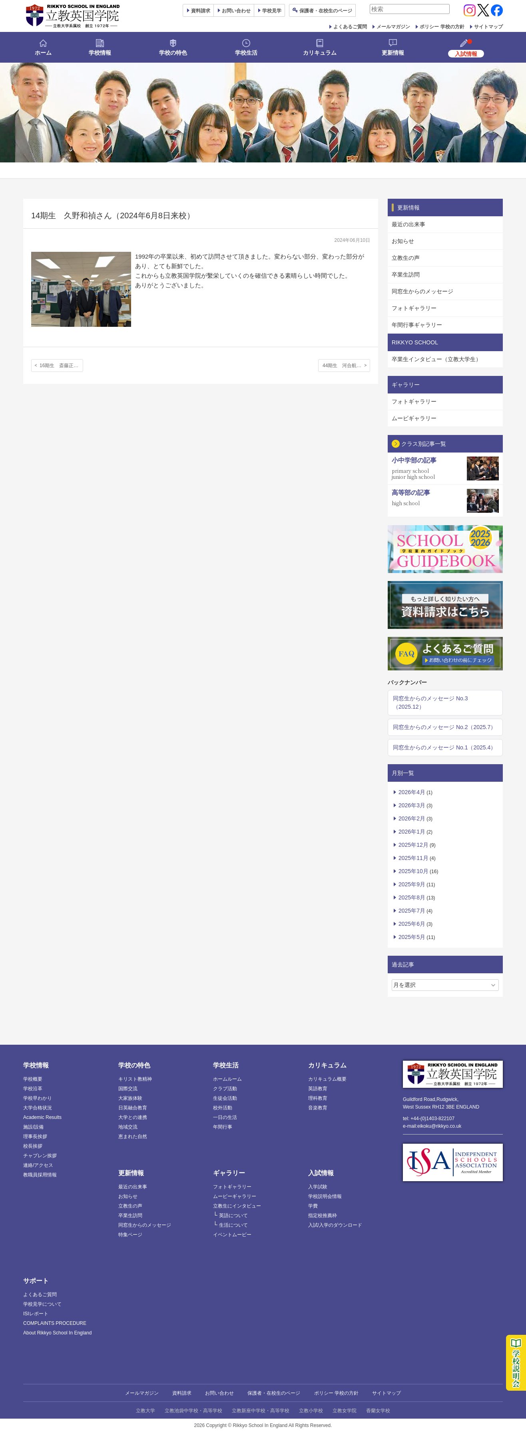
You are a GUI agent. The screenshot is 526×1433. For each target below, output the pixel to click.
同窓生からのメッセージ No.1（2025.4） (444, 747)
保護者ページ (325, 11)
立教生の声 (406, 258)
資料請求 (181, 1393)
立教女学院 (345, 1410)
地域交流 (127, 1127)
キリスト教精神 (135, 1079)
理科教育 (317, 1098)
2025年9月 (411, 884)
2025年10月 (413, 871)
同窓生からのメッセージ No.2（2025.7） (444, 727)
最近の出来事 (408, 224)
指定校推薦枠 (322, 1215)
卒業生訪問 (406, 274)
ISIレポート (35, 1313)
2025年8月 (411, 897)
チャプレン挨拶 (40, 1155)
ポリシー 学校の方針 (442, 27)
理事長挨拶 (35, 1136)
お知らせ (403, 241)
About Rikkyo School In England (57, 1333)
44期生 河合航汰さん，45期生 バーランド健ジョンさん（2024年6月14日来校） (346, 365)
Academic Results (42, 1117)
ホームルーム (227, 1079)
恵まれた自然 (132, 1136)
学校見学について (42, 1304)
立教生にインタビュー (237, 1206)
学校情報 (100, 52)
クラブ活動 (225, 1088)
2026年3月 (411, 805)
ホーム (43, 52)
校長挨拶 (32, 1146)
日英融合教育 (132, 1108)
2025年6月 (411, 924)
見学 (271, 11)
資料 (200, 11)
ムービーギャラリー (234, 1196)
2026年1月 (411, 831)
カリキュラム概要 (327, 1079)
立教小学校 (311, 1410)
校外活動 (222, 1108)
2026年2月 (411, 818)
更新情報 (393, 52)
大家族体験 (130, 1098)
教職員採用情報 (40, 1175)
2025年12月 (413, 845)
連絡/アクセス (38, 1165)
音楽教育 (317, 1108)
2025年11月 (413, 858)
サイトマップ (488, 27)
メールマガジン (393, 27)
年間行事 (222, 1127)
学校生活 (246, 52)
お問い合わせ (236, 11)
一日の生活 (225, 1117)
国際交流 (127, 1088)
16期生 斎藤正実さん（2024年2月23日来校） (61, 365)
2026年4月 (411, 792)
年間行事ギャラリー (417, 325)
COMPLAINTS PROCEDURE (54, 1323)
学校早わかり (37, 1098)
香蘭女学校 (378, 1410)
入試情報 (321, 1173)
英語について (233, 1215)
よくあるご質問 (350, 27)
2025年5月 (411, 937)
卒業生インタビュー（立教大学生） (436, 359)
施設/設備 (33, 1127)
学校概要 (32, 1079)
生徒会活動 (225, 1098)
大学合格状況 (37, 1108)
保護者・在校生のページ (273, 1393)
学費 (313, 1206)
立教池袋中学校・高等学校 (193, 1410)
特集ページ (130, 1234)
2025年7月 (411, 910)
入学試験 (317, 1187)
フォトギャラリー (414, 308)
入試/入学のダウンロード (335, 1225)
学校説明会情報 (325, 1196)
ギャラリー (229, 1173)
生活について (233, 1225)
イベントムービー (232, 1234)
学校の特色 (173, 52)
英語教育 (317, 1088)
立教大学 (145, 1410)
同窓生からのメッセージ (422, 291)
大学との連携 (132, 1117)
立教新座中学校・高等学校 (260, 1410)
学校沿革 (32, 1088)
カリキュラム (320, 52)
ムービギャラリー (414, 418)
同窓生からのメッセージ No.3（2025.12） (430, 702)
